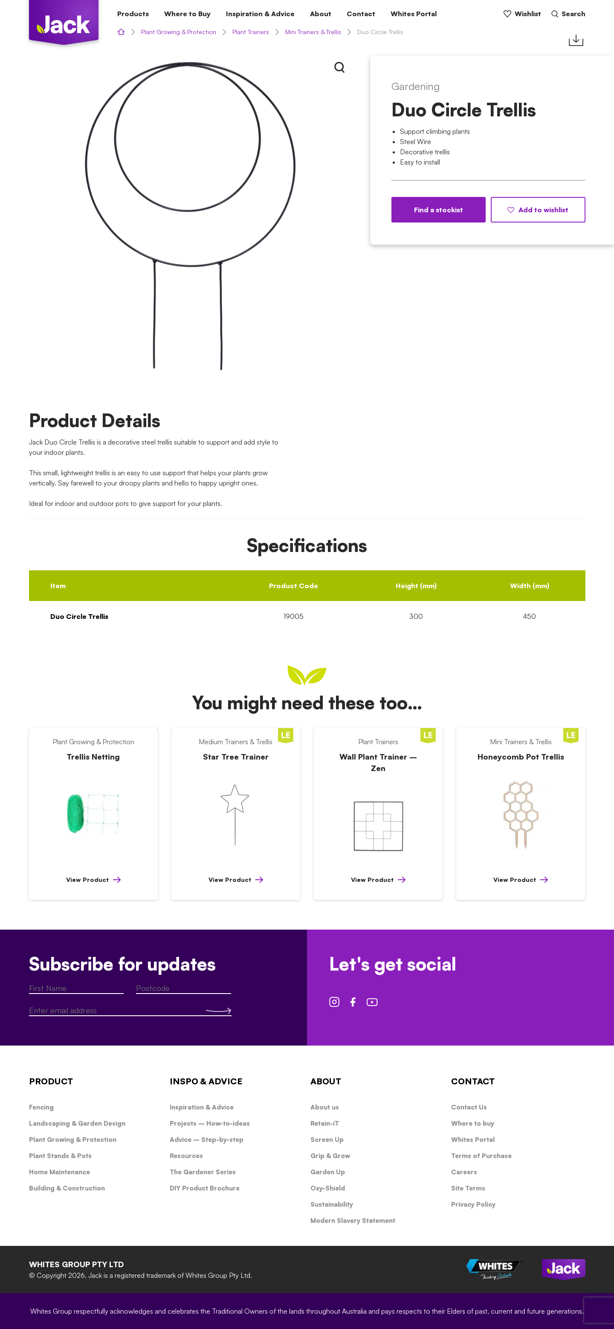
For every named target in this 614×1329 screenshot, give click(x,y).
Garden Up (327, 1172)
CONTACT (473, 1081)
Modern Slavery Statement (352, 1220)
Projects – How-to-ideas (210, 1123)
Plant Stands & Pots (60, 1156)
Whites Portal (414, 13)
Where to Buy (187, 13)
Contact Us (469, 1107)
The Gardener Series (203, 1172)
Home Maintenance (59, 1172)
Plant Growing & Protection (178, 31)
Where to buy (472, 1123)
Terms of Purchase (481, 1156)
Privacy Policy (473, 1204)
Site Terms (468, 1188)
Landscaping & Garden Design (77, 1123)
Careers (464, 1172)
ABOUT (325, 1081)
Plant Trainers (250, 31)
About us (324, 1107)
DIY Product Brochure (205, 1188)
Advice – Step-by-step (206, 1139)
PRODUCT (51, 1081)
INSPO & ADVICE (206, 1081)
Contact (361, 13)
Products (133, 13)
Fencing (41, 1107)
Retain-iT (324, 1123)
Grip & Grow (330, 1156)
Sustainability (331, 1204)
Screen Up (327, 1139)
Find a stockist (438, 209)
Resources (186, 1156)
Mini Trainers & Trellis (313, 31)
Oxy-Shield (327, 1188)
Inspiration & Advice (260, 13)
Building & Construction (67, 1188)
